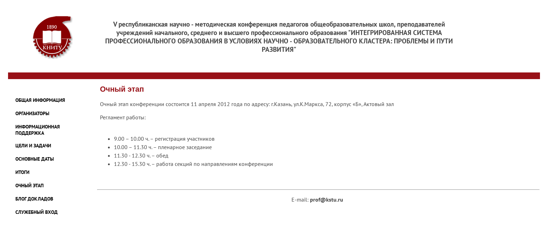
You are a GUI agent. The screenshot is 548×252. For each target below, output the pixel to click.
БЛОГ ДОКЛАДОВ (34, 199)
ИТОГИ (22, 172)
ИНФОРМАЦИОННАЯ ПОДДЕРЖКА (37, 130)
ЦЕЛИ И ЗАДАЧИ (33, 145)
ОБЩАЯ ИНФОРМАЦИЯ (40, 100)
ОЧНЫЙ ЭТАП (29, 185)
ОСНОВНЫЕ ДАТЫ (34, 159)
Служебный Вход (36, 212)
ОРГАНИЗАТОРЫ (32, 113)
